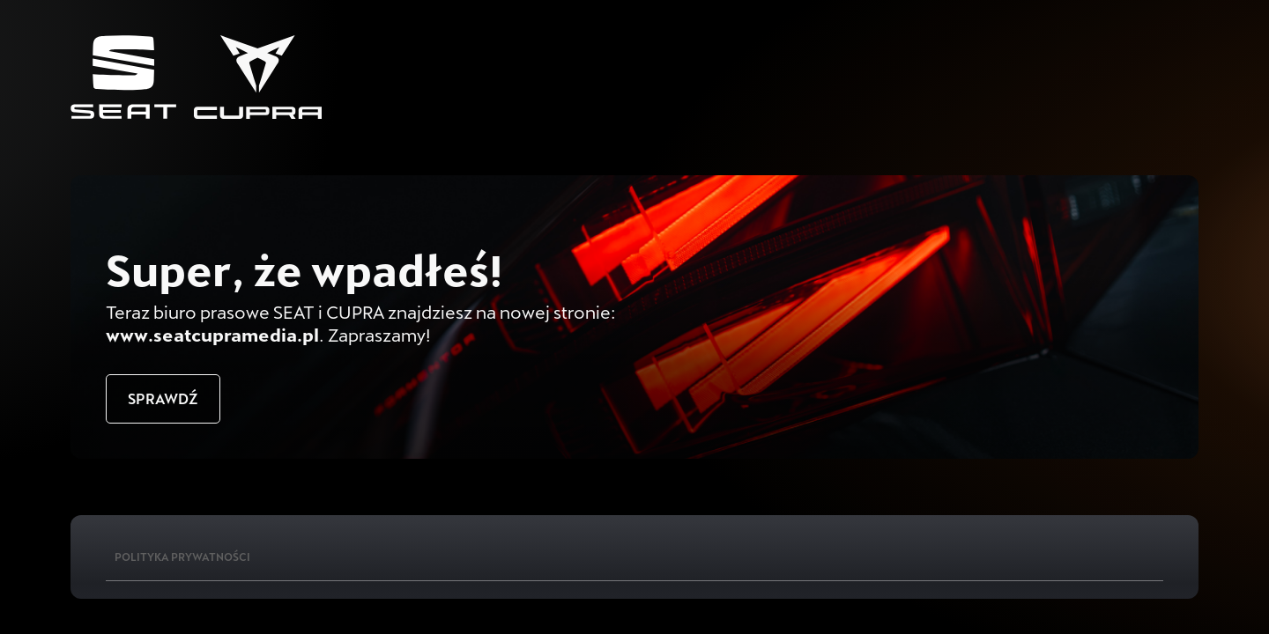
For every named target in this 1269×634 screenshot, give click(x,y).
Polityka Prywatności (182, 556)
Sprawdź (163, 398)
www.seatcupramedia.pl (212, 334)
